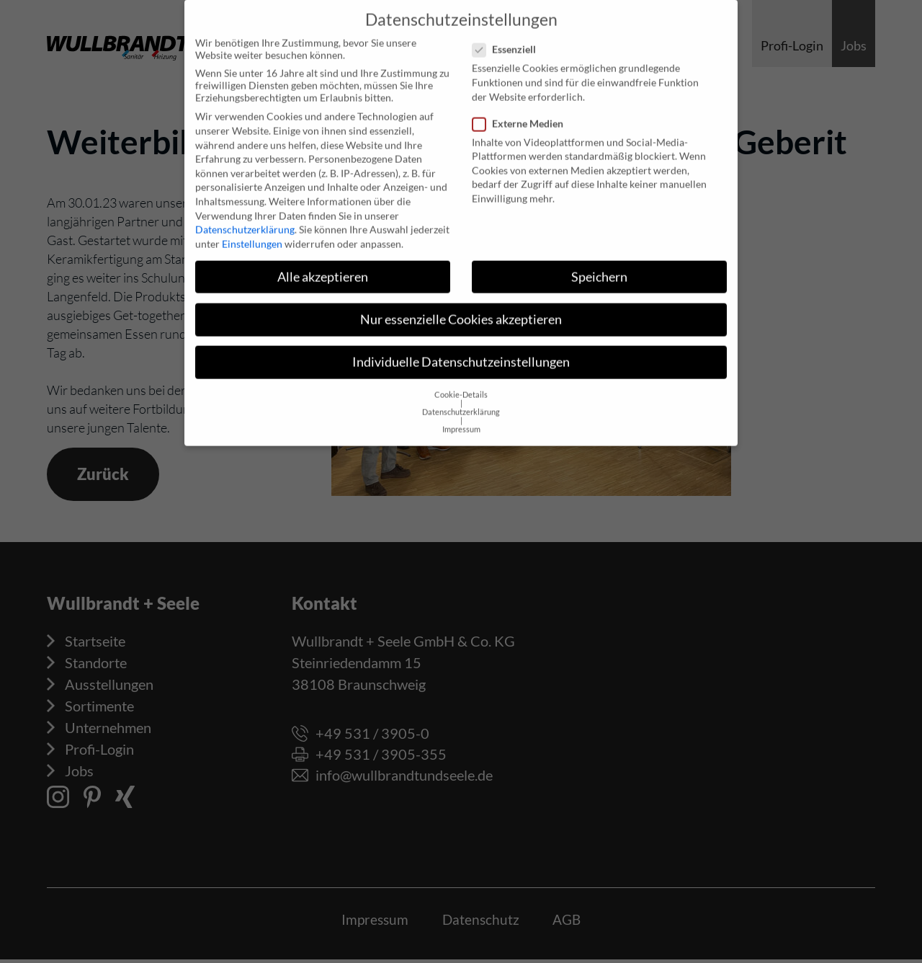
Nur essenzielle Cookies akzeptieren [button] (461, 308)
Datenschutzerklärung (245, 219)
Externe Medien (522, 113)
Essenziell (508, 38)
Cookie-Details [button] (461, 384)
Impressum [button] (461, 418)
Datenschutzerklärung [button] (461, 401)
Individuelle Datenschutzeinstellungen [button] (461, 351)
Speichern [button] (599, 266)
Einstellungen (252, 233)
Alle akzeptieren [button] (322, 266)
